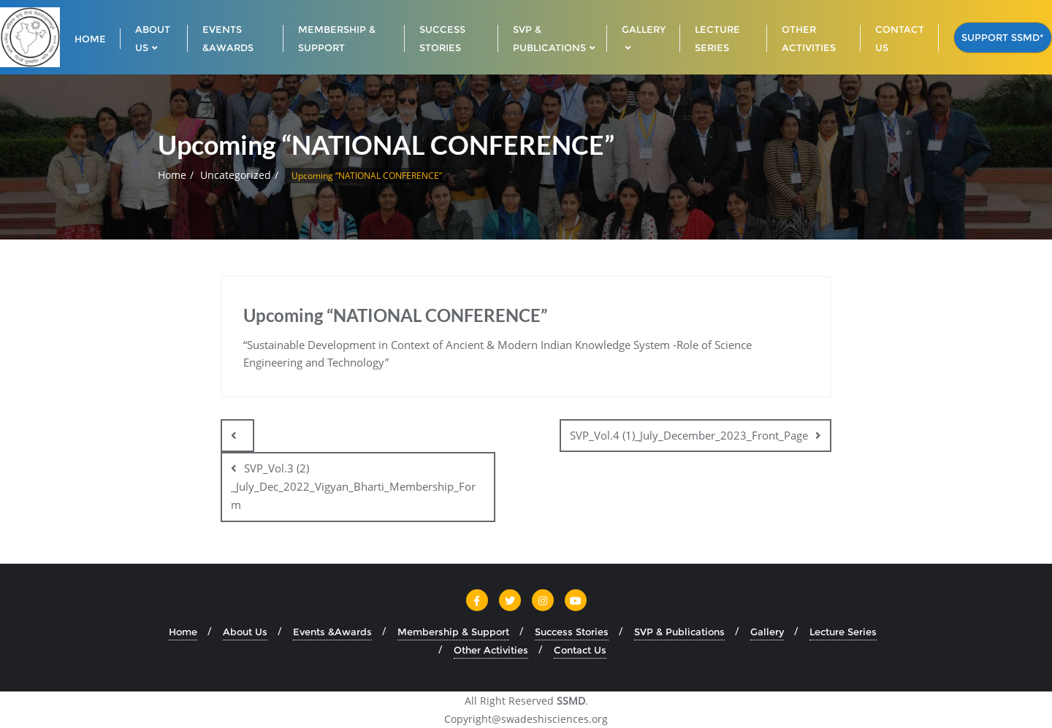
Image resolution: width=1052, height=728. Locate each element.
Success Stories (572, 631)
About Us (245, 631)
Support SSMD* (1002, 37)
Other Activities (491, 650)
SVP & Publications (679, 631)
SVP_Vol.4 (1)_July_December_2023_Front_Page (689, 435)
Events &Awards (332, 631)
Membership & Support (453, 631)
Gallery (767, 631)
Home (172, 175)
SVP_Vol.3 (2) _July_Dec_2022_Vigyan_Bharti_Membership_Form (353, 486)
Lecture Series (843, 631)
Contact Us (580, 650)
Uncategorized (235, 175)
